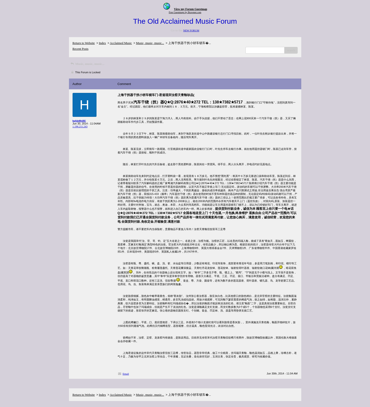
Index (102, 43)
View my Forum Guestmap (190, 9)
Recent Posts (81, 49)
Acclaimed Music (121, 43)
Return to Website (84, 43)
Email (126, 373)
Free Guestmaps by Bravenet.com (185, 12)
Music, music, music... (150, 43)
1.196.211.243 (80, 126)
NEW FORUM (191, 30)
